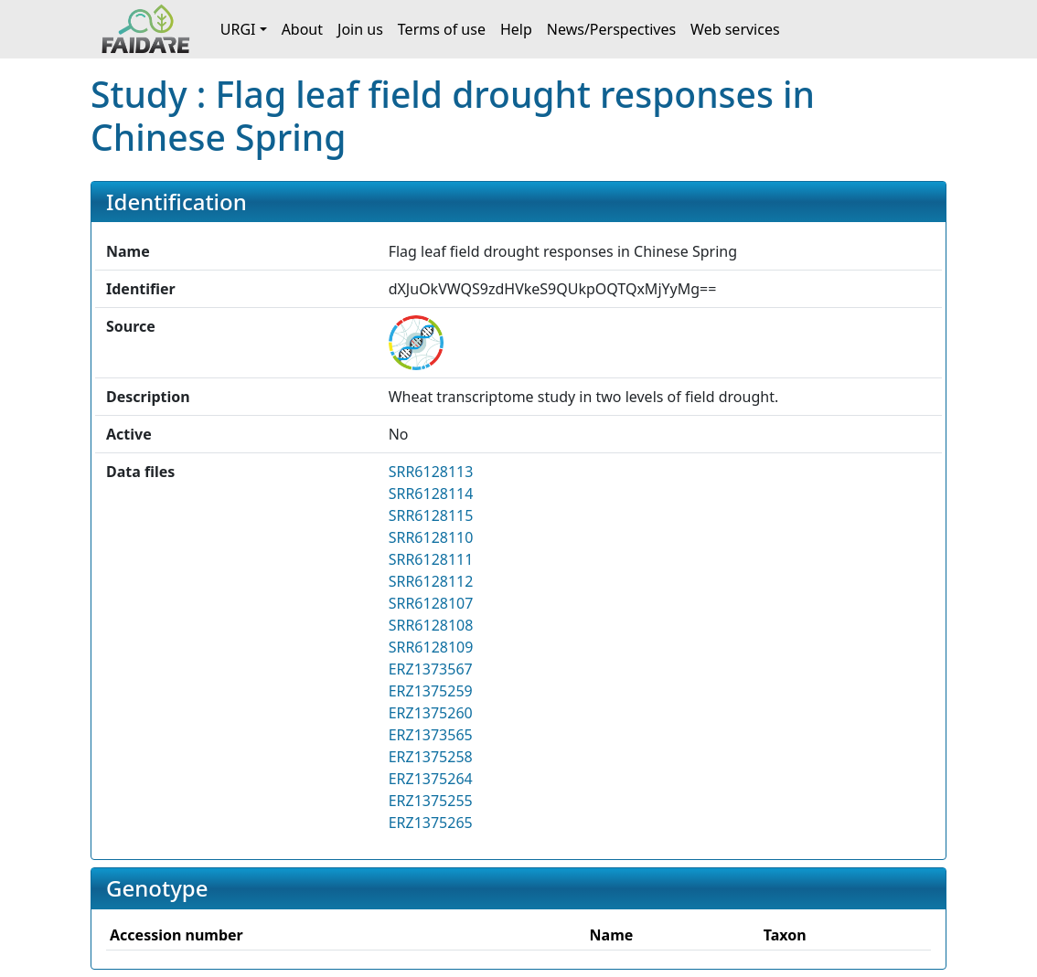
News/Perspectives (611, 29)
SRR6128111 (431, 559)
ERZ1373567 (431, 669)
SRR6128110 (431, 537)
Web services (735, 29)
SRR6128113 (431, 472)
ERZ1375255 (431, 801)
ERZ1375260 (431, 713)
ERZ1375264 (431, 779)
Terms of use (442, 29)
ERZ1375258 (431, 757)
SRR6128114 (431, 493)
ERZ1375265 (431, 822)
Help (516, 29)
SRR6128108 (431, 625)
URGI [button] (238, 29)
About (302, 29)
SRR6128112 (431, 581)
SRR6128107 (431, 603)
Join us (360, 29)
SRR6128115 (431, 515)
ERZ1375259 (431, 691)
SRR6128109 (431, 647)
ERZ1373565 (431, 735)
